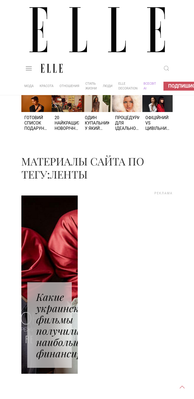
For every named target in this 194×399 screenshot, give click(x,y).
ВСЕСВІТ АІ (150, 86)
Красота (47, 86)
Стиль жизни (91, 86)
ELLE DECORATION (128, 86)
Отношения (69, 86)
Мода (29, 86)
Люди (107, 86)
